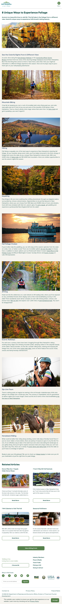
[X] (3, 575)
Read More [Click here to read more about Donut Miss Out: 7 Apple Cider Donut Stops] (15, 500)
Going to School (38, 568)
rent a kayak (41, 205)
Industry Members (38, 557)
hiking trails (15, 157)
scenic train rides (26, 348)
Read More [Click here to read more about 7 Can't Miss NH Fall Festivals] (46, 500)
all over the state (46, 249)
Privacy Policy (30, 591)
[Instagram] (9, 575)
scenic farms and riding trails (37, 447)
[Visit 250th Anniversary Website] (58, 577)
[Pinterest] (27, 575)
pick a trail (52, 109)
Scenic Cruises (49, 253)
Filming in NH (37, 565)
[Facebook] (15, 575)
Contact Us (5, 591)
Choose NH (15, 565)
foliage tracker (40, 454)
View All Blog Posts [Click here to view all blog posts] (31, 548)
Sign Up (25, 581)
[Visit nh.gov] (44, 577)
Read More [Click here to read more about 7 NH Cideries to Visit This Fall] (15, 538)
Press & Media (37, 560)
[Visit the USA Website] (51, 577)
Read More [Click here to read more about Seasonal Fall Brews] (46, 538)
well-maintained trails (45, 301)
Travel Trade (37, 562)
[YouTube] (21, 575)
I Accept (55, 600)
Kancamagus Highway (25, 58)
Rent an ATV (14, 301)
